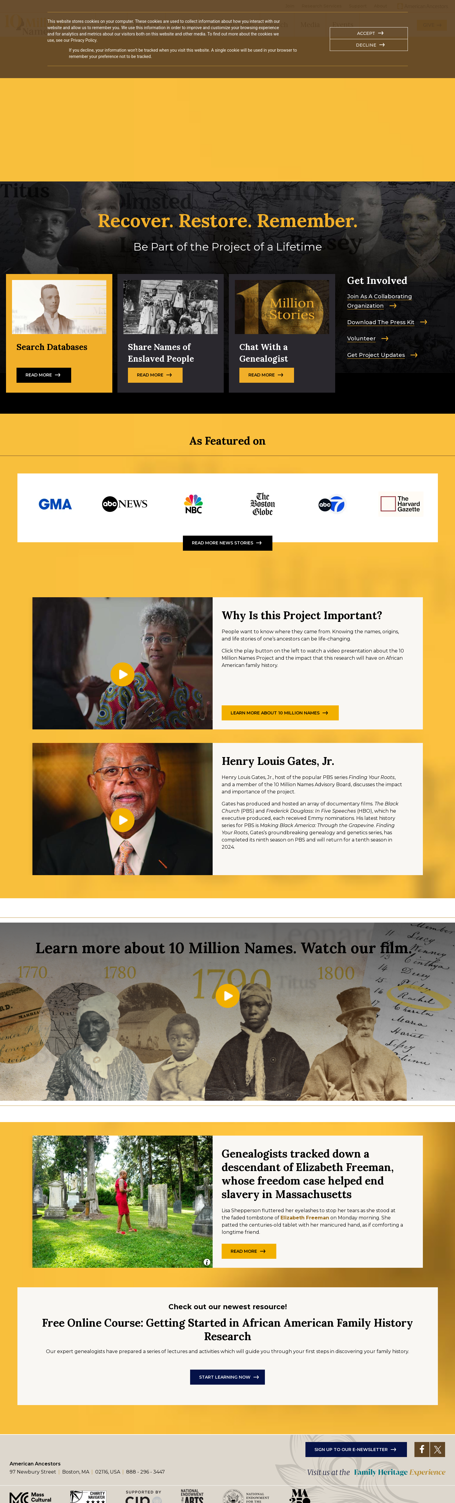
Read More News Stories (222, 543)
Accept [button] (366, 33)
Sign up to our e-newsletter (351, 1442)
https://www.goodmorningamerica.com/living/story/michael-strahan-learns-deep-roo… (55, 504)
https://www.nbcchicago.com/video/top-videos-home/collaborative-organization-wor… (193, 504)
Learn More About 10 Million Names (275, 713)
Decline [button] (366, 45)
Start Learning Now (224, 1370)
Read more (282, 333)
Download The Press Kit (380, 322)
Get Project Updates (376, 355)
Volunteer (361, 338)
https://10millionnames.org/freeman (262, 504)
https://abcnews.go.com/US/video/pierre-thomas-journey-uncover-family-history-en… (124, 504)
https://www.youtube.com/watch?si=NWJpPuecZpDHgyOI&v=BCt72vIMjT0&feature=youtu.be (331, 504)
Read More (59, 333)
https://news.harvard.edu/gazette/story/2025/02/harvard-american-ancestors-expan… (400, 504)
